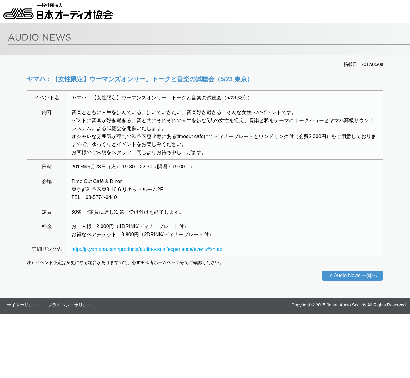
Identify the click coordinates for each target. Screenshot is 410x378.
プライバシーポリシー (70, 304)
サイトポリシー (22, 304)
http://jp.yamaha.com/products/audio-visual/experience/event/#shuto (147, 249)
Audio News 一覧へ (355, 275)
